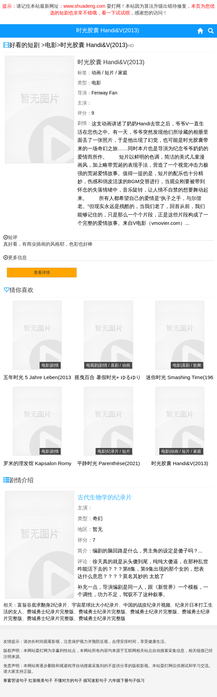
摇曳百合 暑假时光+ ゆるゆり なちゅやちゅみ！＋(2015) (138, 377)
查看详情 (42, 272)
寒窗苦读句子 (15, 680)
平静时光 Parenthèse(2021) (108, 463)
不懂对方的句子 (68, 680)
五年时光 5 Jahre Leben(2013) (38, 377)
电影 (51, 45)
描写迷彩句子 (95, 680)
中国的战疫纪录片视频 (146, 605)
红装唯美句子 (41, 680)
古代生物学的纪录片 (104, 497)
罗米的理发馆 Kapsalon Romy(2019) (44, 463)
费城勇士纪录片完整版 (50, 611)
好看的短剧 (25, 45)
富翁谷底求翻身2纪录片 (42, 605)
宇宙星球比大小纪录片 (95, 605)
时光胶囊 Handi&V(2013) (93, 45)
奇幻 (98, 518)
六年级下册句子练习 (126, 680)
